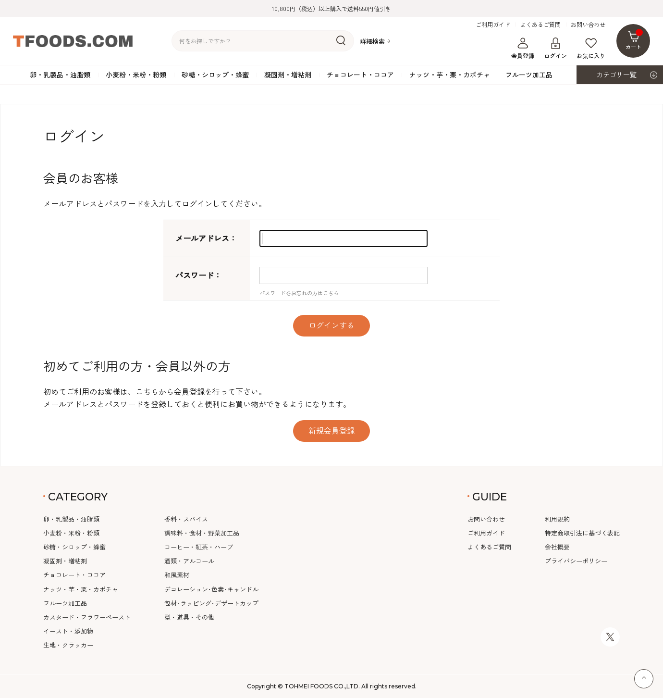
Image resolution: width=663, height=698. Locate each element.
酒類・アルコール (189, 560)
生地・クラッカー (68, 644)
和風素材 (176, 574)
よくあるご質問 (540, 24)
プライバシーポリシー (576, 560)
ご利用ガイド (493, 24)
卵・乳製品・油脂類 (60, 74)
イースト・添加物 (68, 631)
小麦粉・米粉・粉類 (136, 74)
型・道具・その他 (189, 617)
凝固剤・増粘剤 (287, 74)
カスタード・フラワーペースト (87, 617)
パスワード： (198, 275)
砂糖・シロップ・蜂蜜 (215, 74)
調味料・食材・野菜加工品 (201, 532)
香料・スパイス (186, 519)
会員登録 (522, 48)
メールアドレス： (206, 238)
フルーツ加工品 (528, 74)
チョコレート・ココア (360, 74)
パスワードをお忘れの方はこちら (299, 293)
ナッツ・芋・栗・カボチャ (449, 74)
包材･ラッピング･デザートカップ (211, 603)
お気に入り (591, 48)
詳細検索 (372, 41)
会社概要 (557, 546)
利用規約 (557, 519)
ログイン (555, 48)
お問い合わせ (588, 24)
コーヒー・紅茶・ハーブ (198, 546)
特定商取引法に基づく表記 (582, 532)
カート (634, 39)
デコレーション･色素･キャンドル (211, 589)
